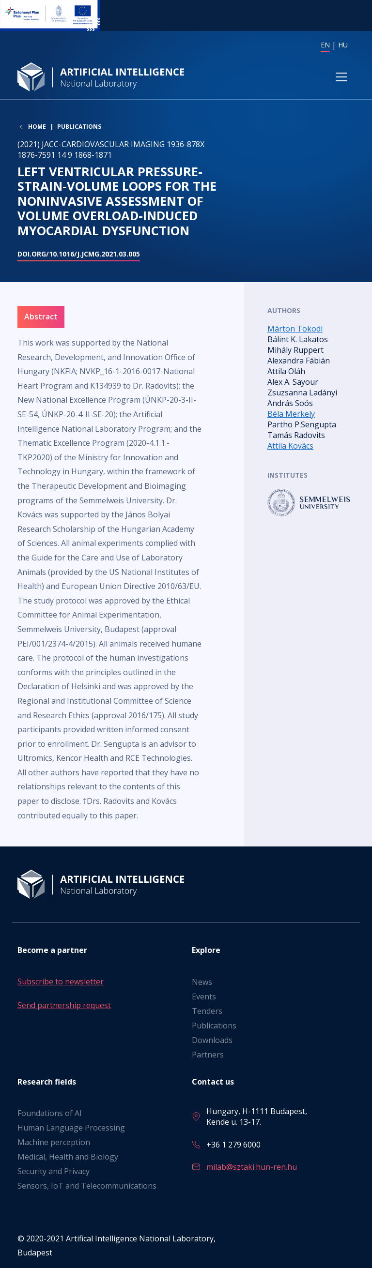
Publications (79, 128)
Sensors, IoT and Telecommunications (86, 1185)
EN (325, 44)
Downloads (212, 1040)
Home (37, 128)
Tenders (207, 1011)
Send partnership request (64, 1005)
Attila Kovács (290, 446)
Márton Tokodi (295, 329)
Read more (311, 503)
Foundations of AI (49, 1113)
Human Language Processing (71, 1127)
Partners (208, 1054)
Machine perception (53, 1142)
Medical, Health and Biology (67, 1156)
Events (204, 996)
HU (343, 44)
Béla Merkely (291, 414)
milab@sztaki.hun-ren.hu (251, 1167)
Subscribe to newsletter (60, 981)
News (202, 982)
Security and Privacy (53, 1171)
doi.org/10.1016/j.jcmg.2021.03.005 (78, 255)
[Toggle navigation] (341, 78)
